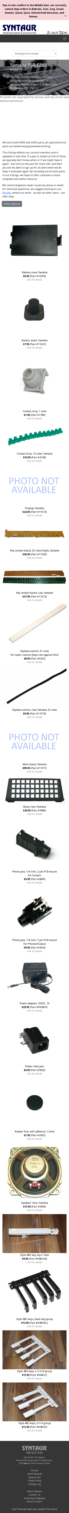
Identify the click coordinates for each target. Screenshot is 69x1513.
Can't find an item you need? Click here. (34, 1509)
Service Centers (34, 1501)
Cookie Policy (34, 1480)
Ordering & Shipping (34, 1498)
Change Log (34, 1484)
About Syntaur (34, 1491)
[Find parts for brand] (34, 54)
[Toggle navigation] (64, 38)
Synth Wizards (34, 1473)
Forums (6, 192)
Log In (54, 32)
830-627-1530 (34, 1452)
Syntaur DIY (34, 1477)
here (26, 1463)
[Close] (65, 16)
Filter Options (12, 204)
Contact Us (34, 1494)
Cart (64, 32)
